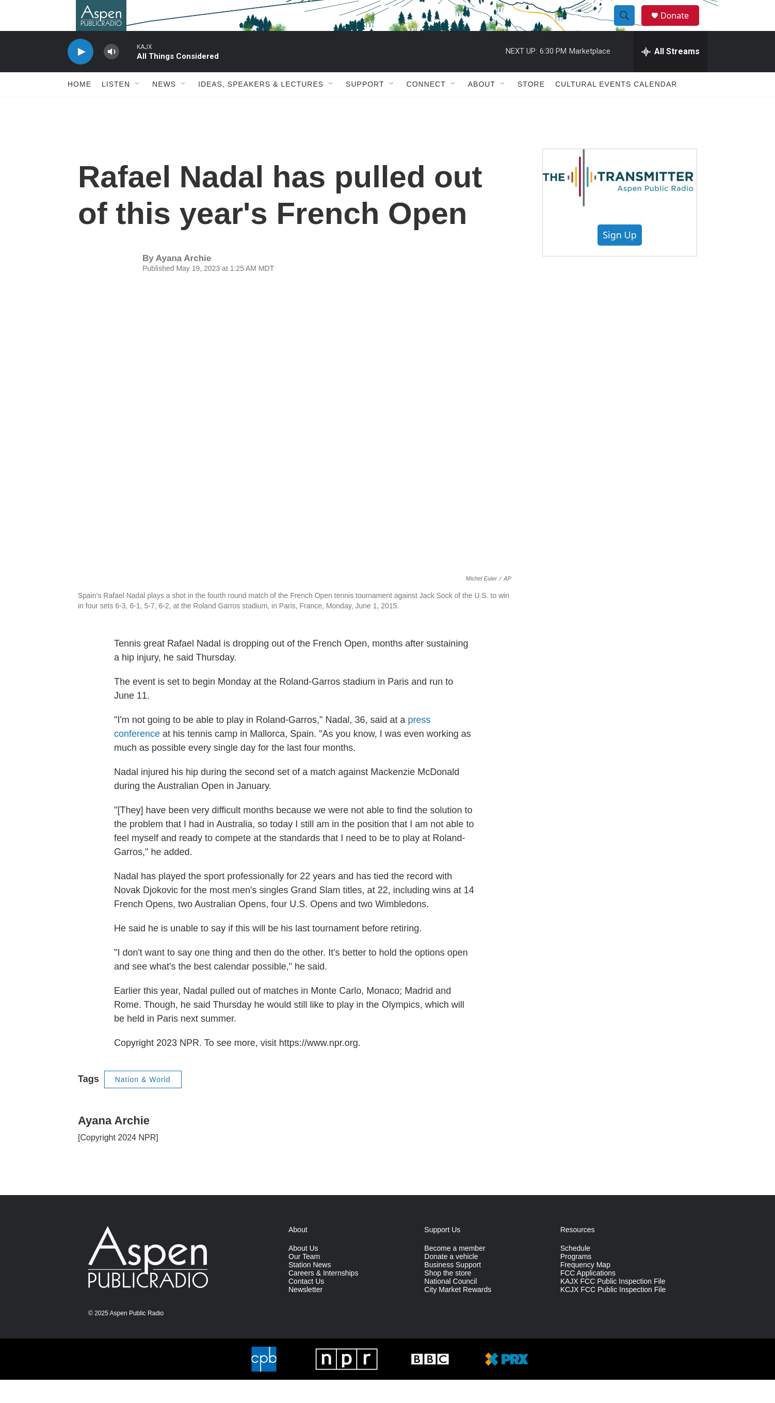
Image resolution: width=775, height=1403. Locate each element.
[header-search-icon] (629, 27)
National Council (450, 1305)
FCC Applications (588, 1296)
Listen (116, 107)
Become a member (454, 1272)
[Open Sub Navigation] (138, 107)
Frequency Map (585, 1288)
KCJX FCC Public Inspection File (613, 1313)
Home (79, 107)
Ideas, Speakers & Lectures (261, 107)
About (481, 107)
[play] (80, 75)
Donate (681, 27)
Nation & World (143, 1103)
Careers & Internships (323, 1296)
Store (531, 107)
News (164, 107)
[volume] (111, 75)
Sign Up (620, 258)
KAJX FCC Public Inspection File (613, 1305)
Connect (426, 107)
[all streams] (670, 74)
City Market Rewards (457, 1313)
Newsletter (305, 1313)
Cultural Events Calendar (616, 107)
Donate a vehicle (451, 1280)
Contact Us (306, 1305)
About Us (303, 1272)
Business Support (452, 1288)
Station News (309, 1288)
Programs (576, 1280)
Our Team (304, 1280)
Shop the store (447, 1296)
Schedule (575, 1272)
